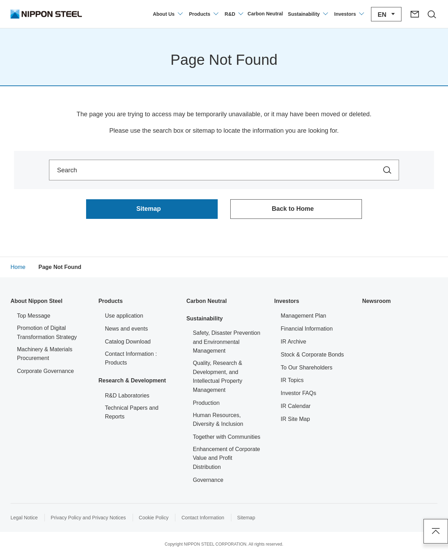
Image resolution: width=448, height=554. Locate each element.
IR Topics (292, 380)
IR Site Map (295, 419)
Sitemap (246, 517)
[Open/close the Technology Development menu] (234, 14)
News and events (126, 329)
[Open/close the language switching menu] (386, 14)
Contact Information (202, 517)
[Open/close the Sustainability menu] (307, 14)
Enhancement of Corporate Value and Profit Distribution (226, 458)
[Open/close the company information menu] (167, 14)
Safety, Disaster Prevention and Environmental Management (226, 342)
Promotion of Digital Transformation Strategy (47, 332)
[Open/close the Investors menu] (348, 14)
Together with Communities (226, 437)
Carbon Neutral (206, 301)
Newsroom (376, 301)
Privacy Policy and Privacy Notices (88, 517)
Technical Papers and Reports (132, 412)
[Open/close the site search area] (431, 14)
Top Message (33, 316)
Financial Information (307, 329)
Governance (208, 480)
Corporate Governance (45, 371)
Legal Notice (24, 517)
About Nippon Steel (36, 301)
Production (206, 403)
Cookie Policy (154, 517)
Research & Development (132, 380)
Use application (124, 316)
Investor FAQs (298, 393)
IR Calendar (295, 406)
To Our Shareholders (306, 368)
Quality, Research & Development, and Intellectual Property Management (217, 376)
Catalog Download (128, 342)
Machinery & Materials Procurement (44, 353)
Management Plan (303, 316)
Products (110, 301)
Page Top (436, 531)
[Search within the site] (387, 170)
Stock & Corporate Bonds (312, 355)
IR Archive (293, 342)
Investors (286, 301)
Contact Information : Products (131, 358)
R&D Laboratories (127, 396)
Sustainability (204, 318)
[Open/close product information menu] (203, 14)
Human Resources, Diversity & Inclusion (218, 419)
